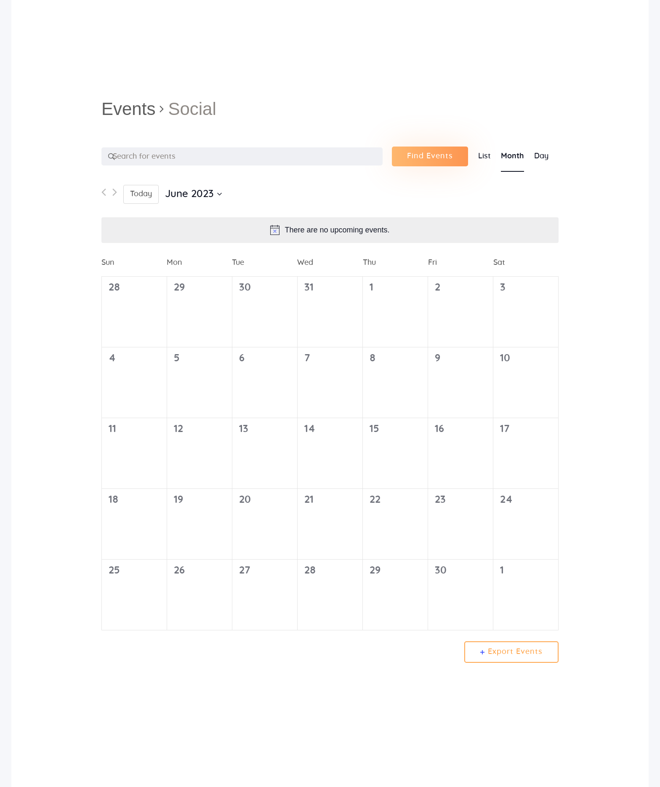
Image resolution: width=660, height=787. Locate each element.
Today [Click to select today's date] (141, 194)
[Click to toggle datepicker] (193, 194)
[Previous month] (103, 194)
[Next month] (114, 194)
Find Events (430, 156)
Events (128, 109)
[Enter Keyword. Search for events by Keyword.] (242, 156)
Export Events (511, 652)
